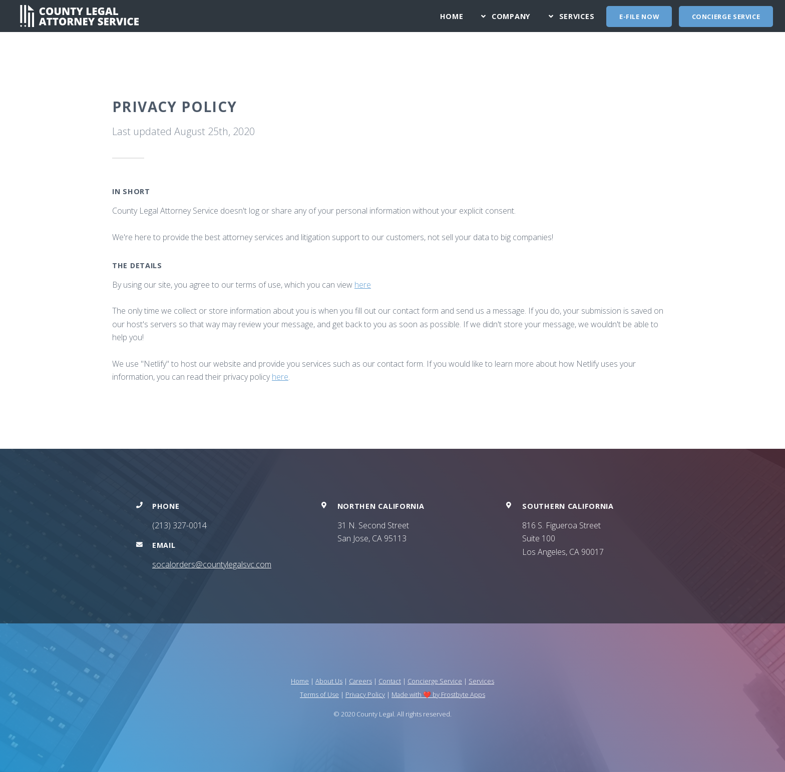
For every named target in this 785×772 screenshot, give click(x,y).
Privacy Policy (365, 694)
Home (452, 16)
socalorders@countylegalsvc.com (211, 564)
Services (577, 16)
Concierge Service (726, 16)
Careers (360, 680)
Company (511, 16)
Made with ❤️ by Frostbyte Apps (438, 694)
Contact (389, 680)
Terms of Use (319, 694)
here (362, 284)
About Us (328, 680)
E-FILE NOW (639, 16)
